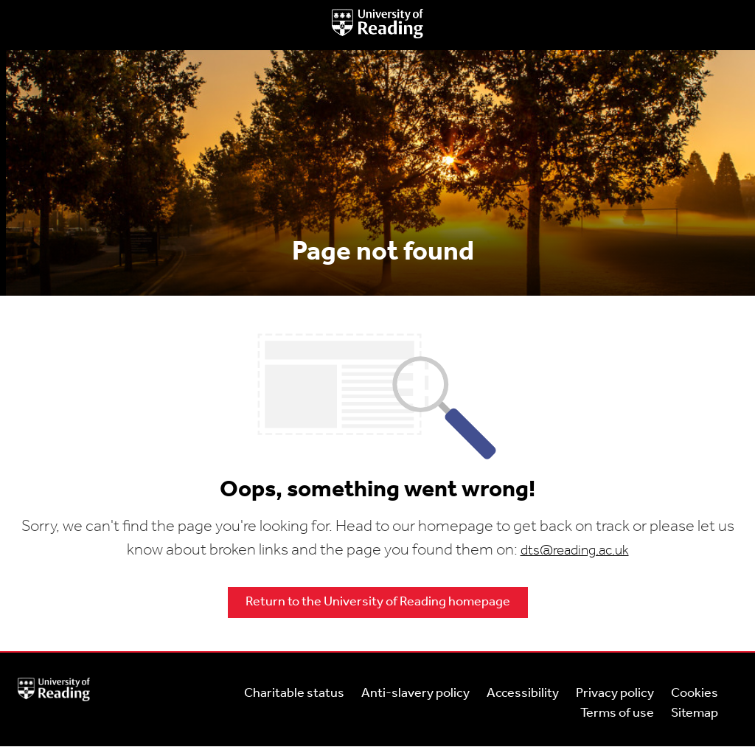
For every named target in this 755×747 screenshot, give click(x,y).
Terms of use (617, 713)
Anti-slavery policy (415, 694)
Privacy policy (615, 694)
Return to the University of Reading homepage (378, 602)
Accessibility (523, 694)
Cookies (694, 694)
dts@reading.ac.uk (575, 551)
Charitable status (294, 694)
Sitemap (694, 713)
